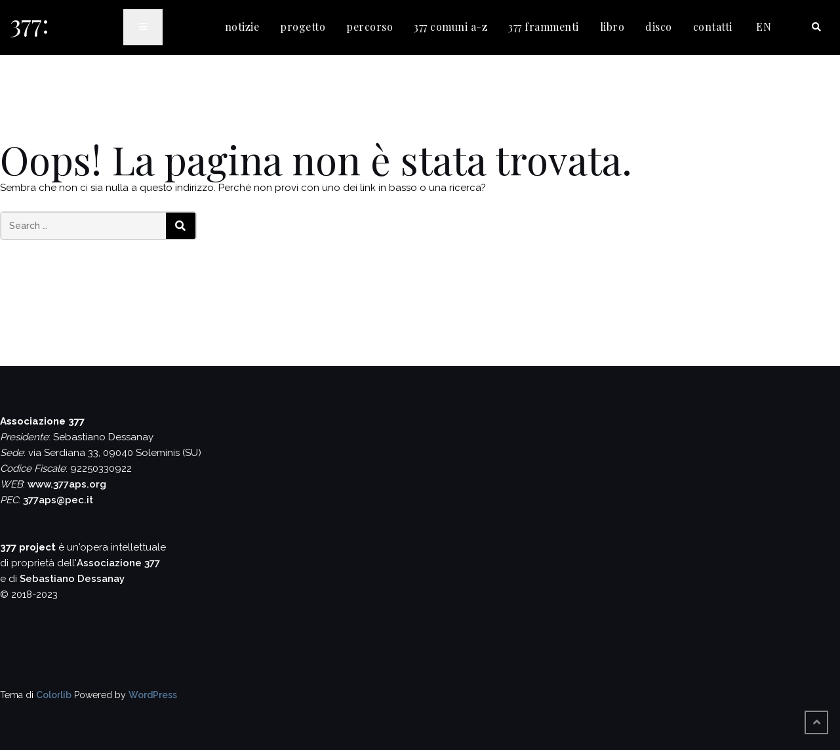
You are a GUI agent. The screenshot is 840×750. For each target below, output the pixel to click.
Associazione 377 (118, 563)
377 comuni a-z (450, 26)
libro (612, 26)
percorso (369, 26)
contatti (712, 26)
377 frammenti (543, 26)
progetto (302, 26)
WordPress (153, 695)
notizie (242, 26)
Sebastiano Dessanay (72, 579)
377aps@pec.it (58, 500)
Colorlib (53, 695)
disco (658, 26)
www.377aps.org (67, 484)
